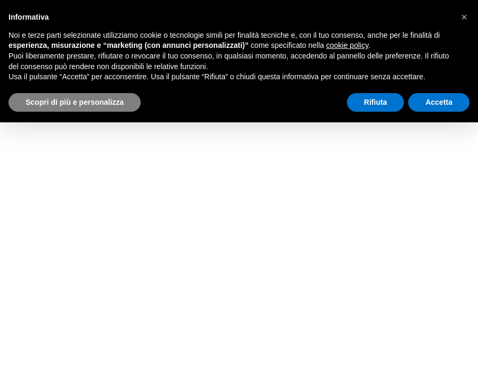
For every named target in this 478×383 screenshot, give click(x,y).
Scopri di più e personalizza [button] (75, 102)
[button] (464, 17)
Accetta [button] (438, 102)
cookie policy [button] (347, 45)
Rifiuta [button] (375, 102)
